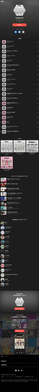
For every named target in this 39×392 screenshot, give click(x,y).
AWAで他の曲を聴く (19, 308)
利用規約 (2, 376)
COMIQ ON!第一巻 (32, 153)
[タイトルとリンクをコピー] (23, 32)
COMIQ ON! (6, 356)
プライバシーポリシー (9, 376)
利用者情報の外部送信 (18, 376)
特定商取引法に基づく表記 (29, 376)
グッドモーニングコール (19, 153)
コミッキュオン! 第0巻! (6, 169)
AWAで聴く (19, 24)
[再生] (4, 42)
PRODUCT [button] (3, 361)
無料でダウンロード (19, 330)
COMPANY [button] (4, 365)
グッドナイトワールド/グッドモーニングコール (7, 153)
